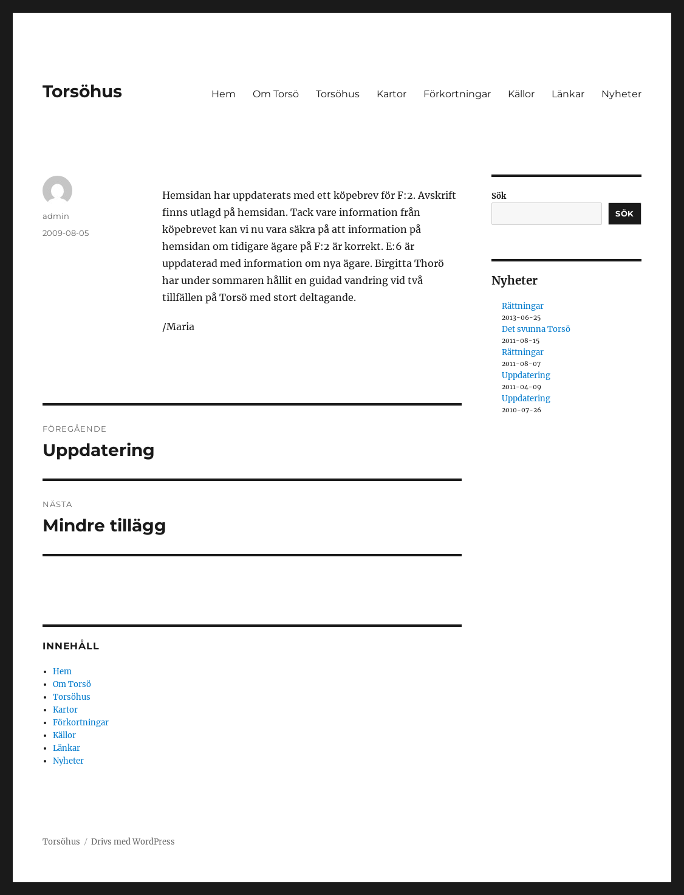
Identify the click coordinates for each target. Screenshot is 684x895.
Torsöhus (82, 91)
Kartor (391, 94)
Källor (521, 94)
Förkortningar (457, 94)
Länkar (568, 94)
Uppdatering (526, 375)
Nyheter (621, 94)
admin (56, 216)
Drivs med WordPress (133, 842)
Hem (223, 94)
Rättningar (523, 306)
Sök (498, 196)
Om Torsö (276, 94)
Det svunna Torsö (536, 329)
